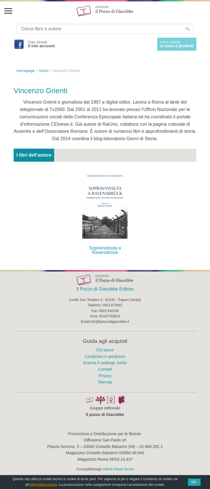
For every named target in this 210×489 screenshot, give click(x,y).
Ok (194, 482)
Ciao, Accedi (41, 44)
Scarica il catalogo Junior (105, 362)
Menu (8, 11)
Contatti (105, 369)
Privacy (105, 375)
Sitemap (105, 382)
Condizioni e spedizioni (105, 356)
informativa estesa (43, 485)
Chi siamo (105, 350)
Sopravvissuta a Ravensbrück (105, 250)
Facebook (19, 44)
